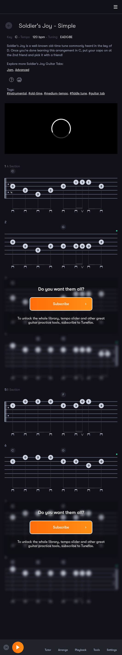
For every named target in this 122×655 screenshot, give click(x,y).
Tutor (48, 647)
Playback (80, 647)
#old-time (35, 93)
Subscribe (61, 304)
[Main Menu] (115, 7)
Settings (112, 647)
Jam (10, 70)
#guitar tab (97, 93)
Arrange (63, 647)
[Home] (18, 8)
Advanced (22, 70)
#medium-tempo (56, 93)
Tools (97, 647)
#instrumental (17, 93)
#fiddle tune (78, 93)
